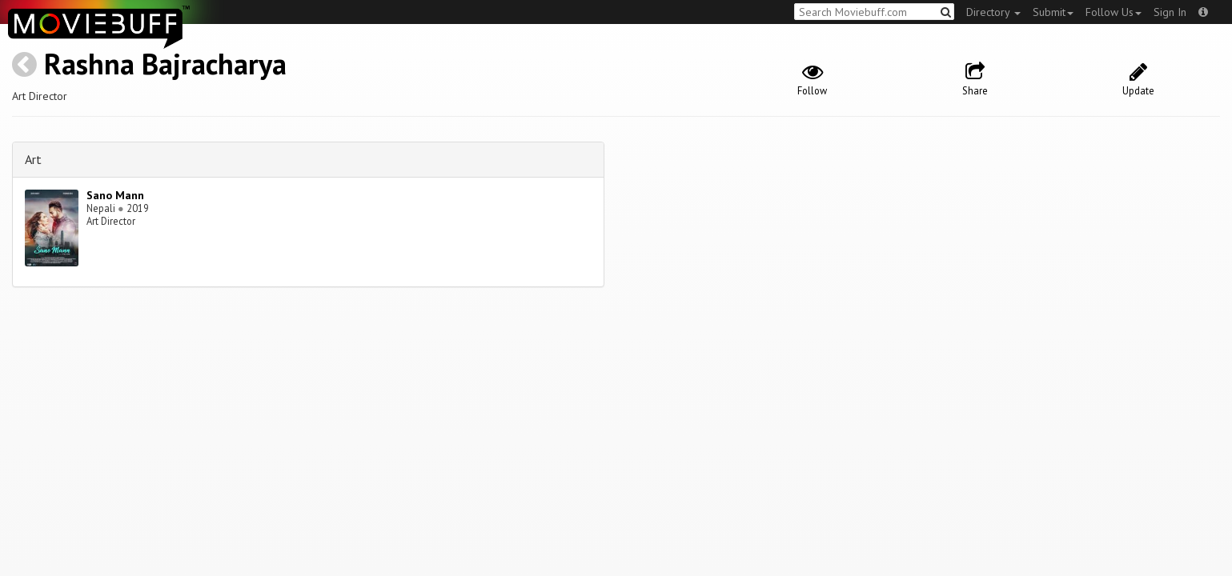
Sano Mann (115, 195)
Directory (993, 12)
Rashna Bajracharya (165, 63)
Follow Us (1114, 12)
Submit (1053, 12)
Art (33, 159)
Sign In (1170, 12)
